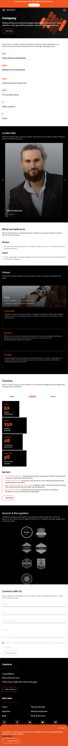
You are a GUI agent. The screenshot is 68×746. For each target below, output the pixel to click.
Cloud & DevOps (38, 707)
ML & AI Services (38, 716)
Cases (4, 707)
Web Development (39, 711)
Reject (63, 728)
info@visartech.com (10, 678)
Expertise (6, 711)
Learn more (7, 736)
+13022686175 (8, 674)
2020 (11, 396)
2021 (32, 396)
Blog (4, 716)
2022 (53, 396)
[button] (64, 10)
